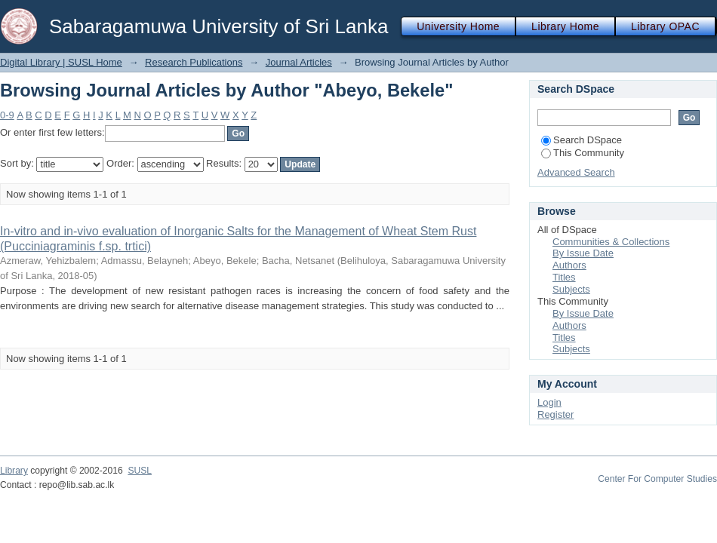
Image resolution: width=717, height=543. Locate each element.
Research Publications (193, 62)
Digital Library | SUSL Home (61, 62)
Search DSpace (581, 140)
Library (14, 470)
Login (549, 402)
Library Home (565, 26)
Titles (564, 277)
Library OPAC (665, 26)
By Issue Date (583, 253)
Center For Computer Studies (657, 479)
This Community (582, 152)
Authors (569, 265)
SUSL (140, 470)
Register (555, 414)
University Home (458, 26)
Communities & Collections (610, 241)
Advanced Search (576, 172)
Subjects (571, 289)
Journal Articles (299, 62)
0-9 (7, 115)
